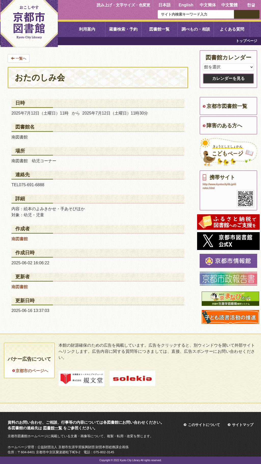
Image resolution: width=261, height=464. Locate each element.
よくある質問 (232, 29)
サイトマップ (242, 425)
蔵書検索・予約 (123, 29)
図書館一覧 (159, 29)
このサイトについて (204, 425)
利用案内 (87, 29)
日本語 (164, 5)
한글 (251, 5)
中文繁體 (229, 5)
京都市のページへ (32, 371)
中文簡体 (208, 5)
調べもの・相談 (196, 29)
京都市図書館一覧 (227, 106)
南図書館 (19, 239)
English (186, 5)
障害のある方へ (224, 125)
